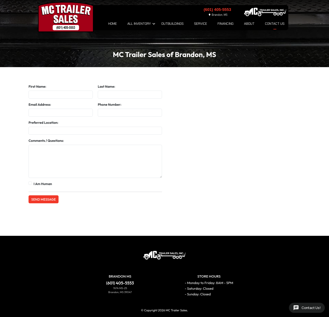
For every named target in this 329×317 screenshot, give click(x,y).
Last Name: (106, 86)
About (249, 23)
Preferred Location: (43, 122)
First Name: (37, 86)
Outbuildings (172, 23)
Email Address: (40, 104)
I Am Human (43, 184)
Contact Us (275, 23)
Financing (226, 23)
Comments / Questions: (46, 140)
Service (200, 23)
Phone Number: (109, 104)
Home (112, 23)
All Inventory (139, 23)
